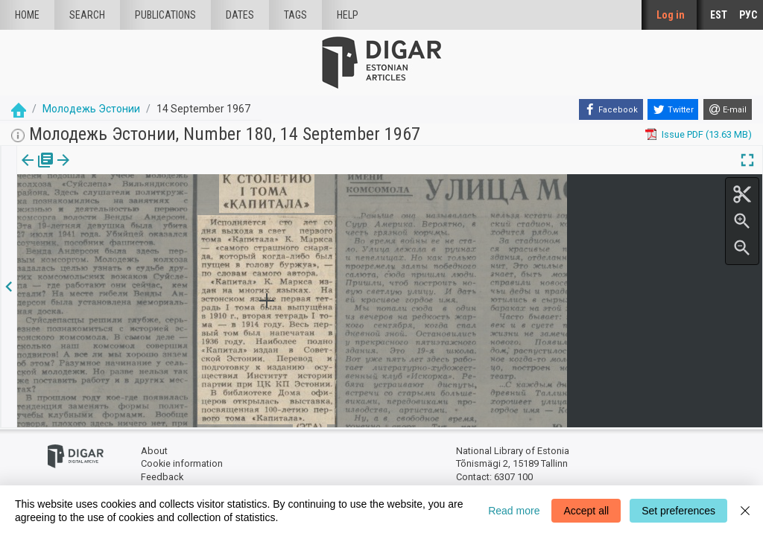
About (154, 450)
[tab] (26, 170)
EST (718, 15)
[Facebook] (611, 109)
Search (87, 15)
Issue (26, 170)
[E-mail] (727, 109)
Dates (240, 15)
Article (79, 170)
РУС (748, 15)
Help (347, 15)
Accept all (586, 511)
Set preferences (678, 511)
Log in (670, 15)
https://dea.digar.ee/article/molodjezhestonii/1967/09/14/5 (145, 211)
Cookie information (182, 463)
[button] (100, 170)
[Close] (745, 510)
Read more (513, 511)
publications (165, 15)
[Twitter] (673, 109)
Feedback (162, 476)
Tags (295, 15)
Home (27, 15)
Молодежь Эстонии (91, 109)
